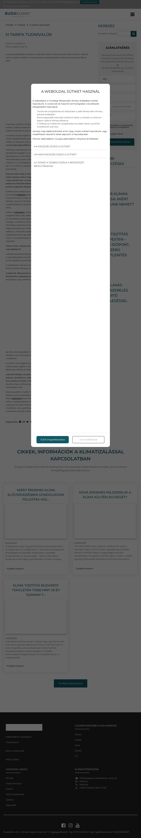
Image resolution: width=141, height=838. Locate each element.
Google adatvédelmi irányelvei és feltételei (76, 139)
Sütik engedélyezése (52, 439)
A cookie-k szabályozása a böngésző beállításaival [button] (59, 164)
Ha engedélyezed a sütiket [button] (52, 146)
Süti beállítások (88, 439)
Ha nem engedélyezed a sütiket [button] (55, 154)
